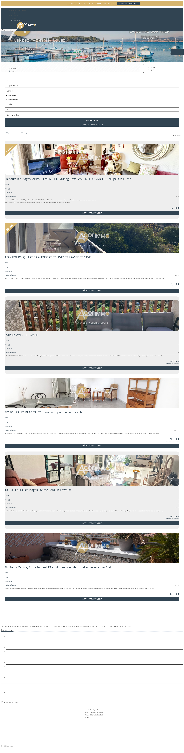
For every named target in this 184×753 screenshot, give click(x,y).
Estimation (10, 692)
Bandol (92, 91)
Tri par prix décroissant (28, 133)
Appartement (92, 85)
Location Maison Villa (14, 662)
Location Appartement (14, 666)
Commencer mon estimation (127, 3)
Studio (92, 104)
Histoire (152, 67)
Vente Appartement (13, 651)
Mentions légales (58, 746)
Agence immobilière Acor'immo (92, 698)
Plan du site (39, 746)
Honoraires (48, 746)
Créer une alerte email (92, 124)
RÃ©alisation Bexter (21, 746)
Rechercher (92, 120)
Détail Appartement (92, 213)
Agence (147, 65)
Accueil (31, 746)
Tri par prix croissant (13, 133)
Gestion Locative (12, 689)
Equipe (152, 70)
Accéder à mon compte (18, 10)
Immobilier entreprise (14, 677)
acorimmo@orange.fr (96, 717)
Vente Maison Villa (13, 647)
